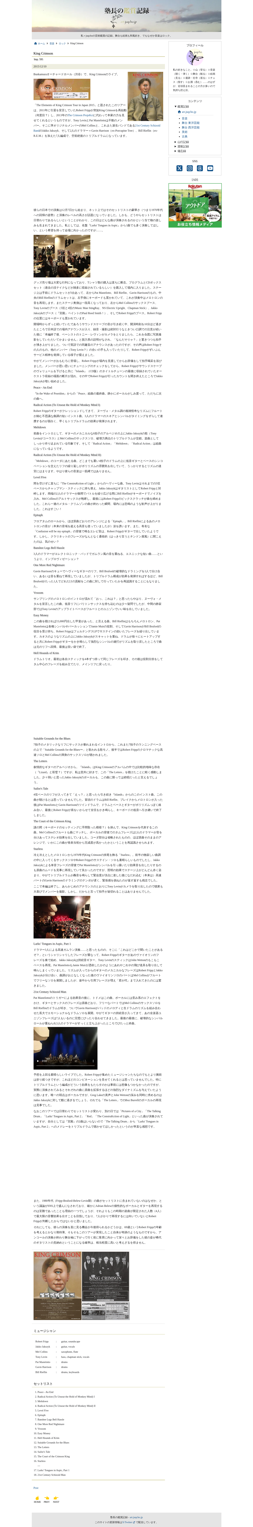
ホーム (39, 43)
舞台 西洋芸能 (191, 127)
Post (36, 1487)
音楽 (52, 43)
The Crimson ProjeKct (80, 115)
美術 (184, 131)
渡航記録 (183, 146)
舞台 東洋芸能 (191, 122)
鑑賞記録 (183, 106)
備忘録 (182, 151)
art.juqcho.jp (187, 111)
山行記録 (183, 141)
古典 (184, 136)
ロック (62, 43)
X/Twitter (127, 1522)
